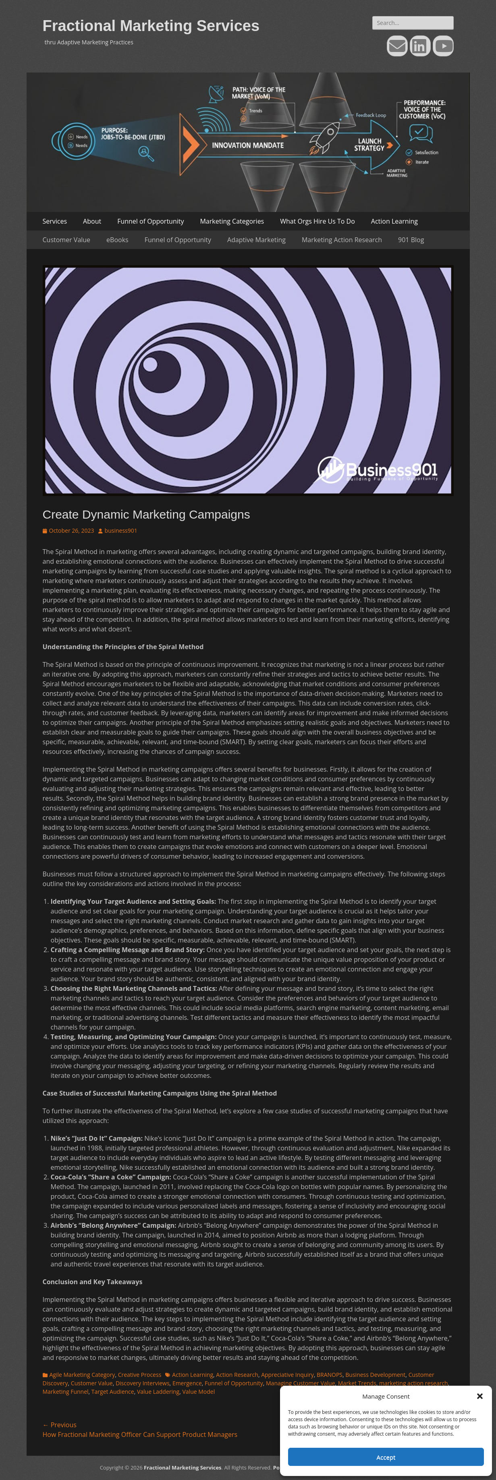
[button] (480, 1396)
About (92, 221)
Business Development (375, 1374)
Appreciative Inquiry (287, 1374)
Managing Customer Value (300, 1383)
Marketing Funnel (66, 1391)
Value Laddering (158, 1391)
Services (55, 221)
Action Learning (394, 221)
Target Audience (112, 1391)
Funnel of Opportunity (150, 221)
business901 (121, 530)
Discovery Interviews (143, 1383)
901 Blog (411, 239)
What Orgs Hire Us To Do (317, 221)
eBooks (117, 239)
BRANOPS (329, 1374)
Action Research (237, 1374)
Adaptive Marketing (256, 239)
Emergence (187, 1383)
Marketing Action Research (342, 239)
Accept (386, 1457)
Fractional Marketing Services (151, 25)
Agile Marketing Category (82, 1374)
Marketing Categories (232, 221)
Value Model (198, 1391)
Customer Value (67, 239)
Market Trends (357, 1383)
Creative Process (140, 1374)
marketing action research (413, 1383)
